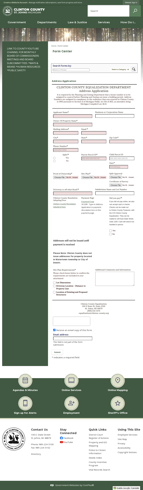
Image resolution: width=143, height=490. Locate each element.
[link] (131, 2)
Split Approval (115, 174)
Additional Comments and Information (113, 270)
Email (84, 129)
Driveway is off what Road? (66, 189)
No (67, 161)
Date (112, 163)
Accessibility (124, 447)
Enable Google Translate (126, 488)
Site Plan (85, 174)
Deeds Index (95, 457)
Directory (36, 454)
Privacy (121, 443)
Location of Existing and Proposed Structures (71, 293)
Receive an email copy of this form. (74, 330)
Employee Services (127, 434)
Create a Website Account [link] (15, 2)
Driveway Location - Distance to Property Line (71, 287)
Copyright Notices (127, 452)
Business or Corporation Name (109, 112)
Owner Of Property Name (65, 121)
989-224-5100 (46, 444)
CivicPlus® (88, 485)
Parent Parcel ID (89, 155)
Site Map (122, 439)
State (84, 138)
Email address (60, 334)
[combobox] (118, 167)
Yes (67, 158)
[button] (135, 11)
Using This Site (129, 429)
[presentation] (71, 321)
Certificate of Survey (118, 181)
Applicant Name (61, 112)
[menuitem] (16, 22)
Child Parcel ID (116, 155)
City (55, 138)
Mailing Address (61, 129)
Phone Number (60, 146)
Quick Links (97, 429)
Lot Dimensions (63, 282)
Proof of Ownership (62, 174)
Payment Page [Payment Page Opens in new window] (87, 201)
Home (53, 46)
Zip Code (113, 138)
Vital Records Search (99, 469)
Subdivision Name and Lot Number (111, 189)
